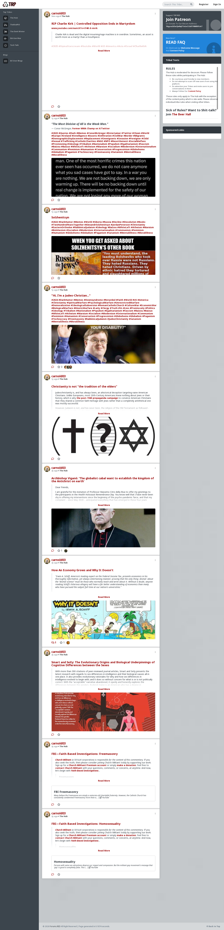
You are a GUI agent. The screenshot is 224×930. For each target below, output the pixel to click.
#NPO (107, 141)
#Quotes (63, 133)
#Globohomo (137, 149)
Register (203, 4)
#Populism (114, 143)
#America (142, 299)
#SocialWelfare (137, 141)
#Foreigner (135, 138)
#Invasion (122, 138)
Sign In (217, 4)
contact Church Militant (68, 767)
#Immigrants (108, 138)
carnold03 (58, 13)
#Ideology (73, 143)
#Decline (117, 221)
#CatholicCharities (85, 141)
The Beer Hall (181, 114)
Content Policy (177, 50)
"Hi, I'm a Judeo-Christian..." (71, 295)
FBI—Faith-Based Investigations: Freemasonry (84, 754)
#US (135, 299)
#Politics (150, 308)
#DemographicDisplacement (67, 138)
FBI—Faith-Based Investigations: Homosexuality (85, 824)
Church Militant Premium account (87, 765)
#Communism (59, 149)
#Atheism (89, 146)
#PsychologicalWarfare (100, 302)
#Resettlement (119, 141)
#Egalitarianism (129, 143)
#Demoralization (60, 305)
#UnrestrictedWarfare (126, 302)
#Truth (114, 308)
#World (145, 133)
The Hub (65, 16)
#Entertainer (113, 133)
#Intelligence (79, 135)
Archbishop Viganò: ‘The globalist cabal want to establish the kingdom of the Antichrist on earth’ (102, 479)
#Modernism (128, 146)
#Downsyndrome (93, 299)
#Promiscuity (137, 308)
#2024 (54, 299)
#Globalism (57, 152)
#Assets (92, 135)
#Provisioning (59, 143)
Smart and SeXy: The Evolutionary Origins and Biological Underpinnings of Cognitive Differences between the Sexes (103, 663)
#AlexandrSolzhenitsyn (97, 224)
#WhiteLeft (77, 146)
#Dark (72, 133)
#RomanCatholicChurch (111, 305)
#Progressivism (121, 149)
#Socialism (114, 146)
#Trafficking (68, 141)
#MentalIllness (132, 152)
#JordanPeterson (120, 224)
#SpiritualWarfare (77, 302)
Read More (104, 50)
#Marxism (101, 146)
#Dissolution (129, 221)
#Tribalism (85, 143)
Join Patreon (178, 19)
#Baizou (55, 146)
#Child (145, 138)
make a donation (126, 765)
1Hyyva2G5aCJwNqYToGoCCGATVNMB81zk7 (184, 26)
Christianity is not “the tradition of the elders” (84, 386)
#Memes (81, 133)
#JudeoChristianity (117, 318)
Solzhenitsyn (60, 217)
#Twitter (126, 133)
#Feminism (74, 149)
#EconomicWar (148, 305)
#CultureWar (132, 305)
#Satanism (117, 152)
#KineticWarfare (83, 308)
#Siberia (97, 221)
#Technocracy (86, 152)
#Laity (96, 308)
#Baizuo (65, 146)
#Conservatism (103, 149)
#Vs (120, 308)
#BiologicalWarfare (62, 308)
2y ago (54, 470)
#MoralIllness (59, 154)
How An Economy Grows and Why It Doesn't (82, 570)
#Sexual (55, 141)
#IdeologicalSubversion (84, 305)
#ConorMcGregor (96, 133)
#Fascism (144, 143)
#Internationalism (145, 146)
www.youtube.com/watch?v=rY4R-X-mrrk (74, 28)
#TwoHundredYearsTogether (67, 224)
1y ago (54, 118)
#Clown (136, 133)
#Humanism (87, 149)
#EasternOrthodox (61, 227)
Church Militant (63, 759)
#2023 (54, 133)
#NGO (100, 141)
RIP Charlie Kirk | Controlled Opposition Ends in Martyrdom (93, 23)
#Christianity (137, 224)
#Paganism (71, 152)
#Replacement (92, 138)
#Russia (106, 221)
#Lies (126, 308)
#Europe (56, 135)
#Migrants (139, 135)
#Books (141, 221)
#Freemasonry (102, 152)
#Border (128, 135)
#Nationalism (99, 143)
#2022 (54, 221)
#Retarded (109, 299)
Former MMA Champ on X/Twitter (91, 128)
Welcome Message (190, 48)
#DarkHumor (66, 221)
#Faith (119, 299)
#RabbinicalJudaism (84, 227)
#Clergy (105, 308)
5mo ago (55, 16)
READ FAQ (175, 42)
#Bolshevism (58, 230)
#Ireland (66, 135)
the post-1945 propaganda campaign (97, 397)
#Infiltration (105, 135)
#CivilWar (117, 135)
